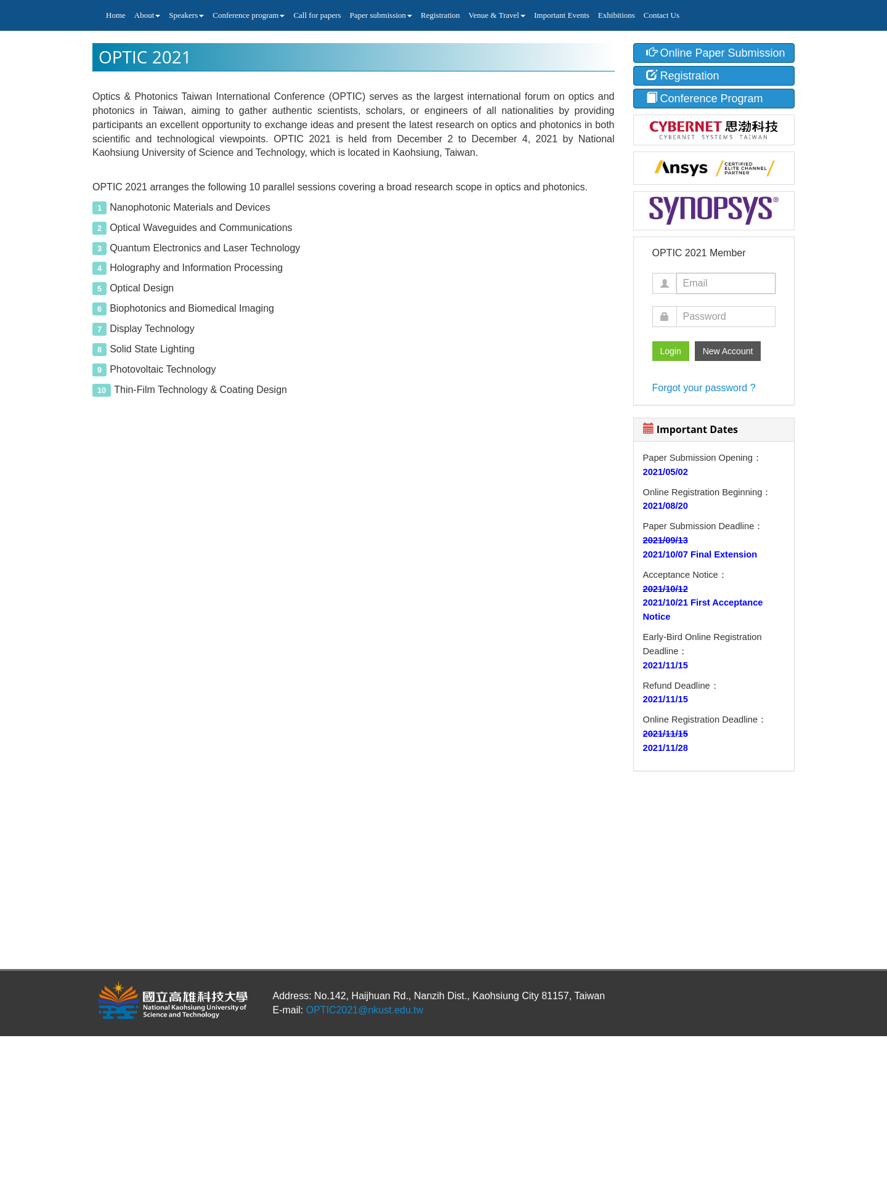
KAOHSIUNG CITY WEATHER (714, 830)
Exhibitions (616, 15)
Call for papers (317, 15)
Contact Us (661, 15)
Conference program (249, 15)
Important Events (561, 15)
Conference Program (704, 98)
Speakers (186, 15)
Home (116, 15)
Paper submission (381, 15)
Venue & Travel (497, 15)
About (147, 15)
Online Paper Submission (715, 52)
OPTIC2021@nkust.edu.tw (365, 1010)
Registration (440, 15)
